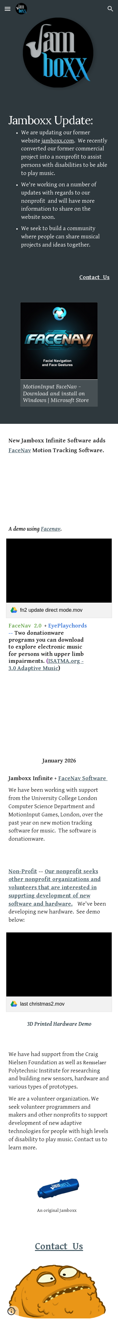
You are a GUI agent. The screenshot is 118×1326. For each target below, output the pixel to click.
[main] (59, 186)
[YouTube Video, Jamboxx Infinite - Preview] (59, 706)
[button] (7, 8)
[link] (59, 578)
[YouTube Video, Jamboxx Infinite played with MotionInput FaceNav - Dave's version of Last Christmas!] (59, 490)
